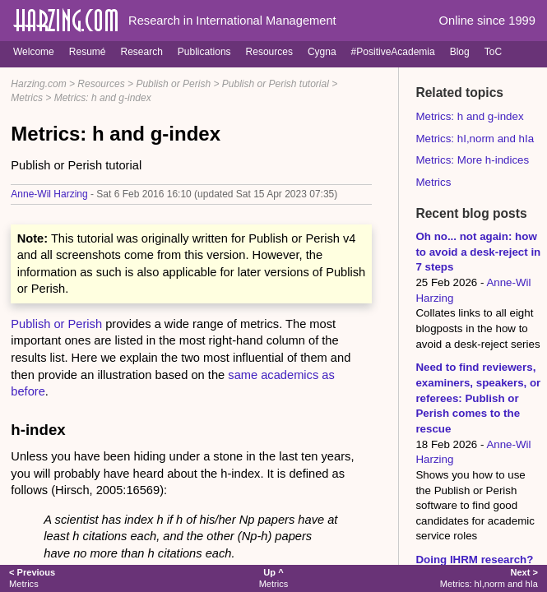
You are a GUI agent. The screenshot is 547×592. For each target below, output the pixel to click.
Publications (204, 52)
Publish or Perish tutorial (275, 84)
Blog (460, 52)
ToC (493, 52)
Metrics (27, 98)
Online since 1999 (487, 20)
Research (141, 52)
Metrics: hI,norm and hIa (474, 138)
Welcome (33, 52)
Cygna (322, 52)
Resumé (87, 52)
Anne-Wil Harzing (49, 194)
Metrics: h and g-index (102, 98)
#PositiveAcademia (393, 52)
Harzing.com (38, 84)
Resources (269, 52)
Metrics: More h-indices (472, 160)
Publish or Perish (173, 84)
